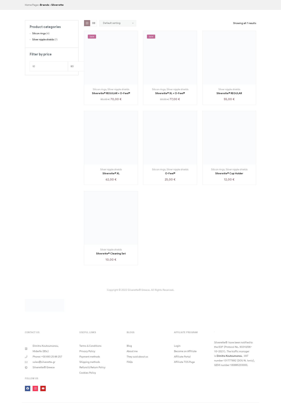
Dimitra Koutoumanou (229, 356)
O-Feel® (170, 173)
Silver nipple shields (118, 89)
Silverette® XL (111, 173)
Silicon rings (99, 89)
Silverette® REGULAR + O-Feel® (111, 93)
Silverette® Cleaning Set (111, 253)
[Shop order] (117, 23)
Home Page (31, 4)
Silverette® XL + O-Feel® (170, 93)
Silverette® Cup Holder (229, 173)
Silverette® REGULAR (229, 93)
